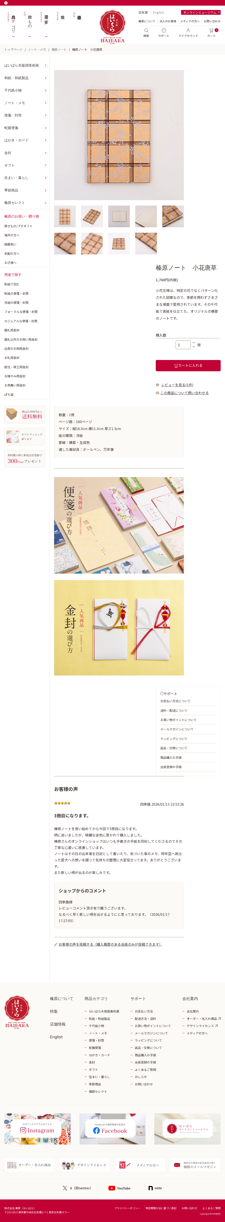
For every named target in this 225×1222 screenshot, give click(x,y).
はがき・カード (16, 140)
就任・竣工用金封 (16, 367)
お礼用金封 (11, 357)
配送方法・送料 (145, 1018)
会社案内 (193, 1011)
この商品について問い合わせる (184, 392)
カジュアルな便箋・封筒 (20, 321)
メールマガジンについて (177, 729)
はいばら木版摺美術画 (21, 65)
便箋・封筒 (13, 115)
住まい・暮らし (16, 178)
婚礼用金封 (11, 330)
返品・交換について (174, 748)
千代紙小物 (13, 90)
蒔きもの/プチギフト (18, 226)
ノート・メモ (37, 49)
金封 (7, 153)
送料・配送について (174, 710)
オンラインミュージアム (199, 12)
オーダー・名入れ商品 (202, 1018)
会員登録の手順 (171, 767)
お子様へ (10, 262)
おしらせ (141, 1077)
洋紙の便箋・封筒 (16, 302)
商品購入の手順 (171, 757)
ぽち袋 (8, 394)
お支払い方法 (144, 1011)
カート (211, 33)
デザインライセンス (200, 1026)
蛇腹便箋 (11, 128)
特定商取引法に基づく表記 (161, 1208)
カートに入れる (188, 365)
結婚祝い (10, 244)
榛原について (61, 998)
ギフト (9, 165)
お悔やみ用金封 (15, 376)
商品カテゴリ (11, 21)
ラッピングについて (174, 738)
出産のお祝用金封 (16, 348)
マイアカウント (188, 33)
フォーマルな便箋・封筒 (21, 311)
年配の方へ (11, 253)
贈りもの (27, 21)
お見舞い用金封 (15, 385)
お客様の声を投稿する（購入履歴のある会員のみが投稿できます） (110, 944)
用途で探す (43, 21)
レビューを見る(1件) (177, 384)
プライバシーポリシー (127, 1208)
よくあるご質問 (145, 1069)
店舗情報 (76, 21)
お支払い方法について (175, 701)
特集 (60, 21)
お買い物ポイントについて (178, 720)
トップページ (13, 49)
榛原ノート (59, 49)
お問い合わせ (212, 21)
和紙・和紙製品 (16, 78)
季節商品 (11, 190)
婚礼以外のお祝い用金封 (21, 339)
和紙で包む (11, 284)
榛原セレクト (14, 202)
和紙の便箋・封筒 (16, 293)
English (158, 12)
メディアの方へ (190, 21)
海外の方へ (11, 235)
